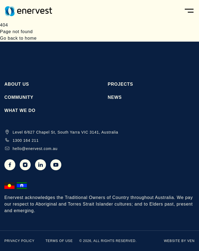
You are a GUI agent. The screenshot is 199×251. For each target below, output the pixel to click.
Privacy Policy (19, 241)
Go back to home (18, 38)
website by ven (179, 241)
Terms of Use (59, 241)
